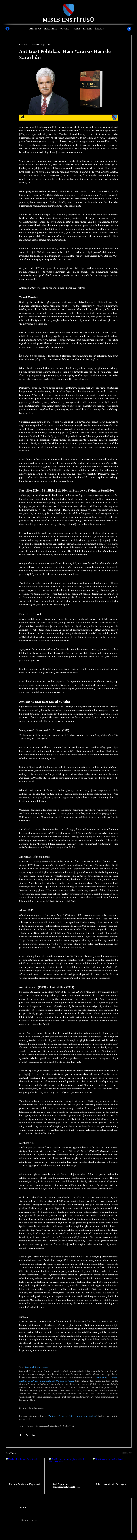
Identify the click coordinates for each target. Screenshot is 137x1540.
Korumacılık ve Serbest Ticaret (48, 1426)
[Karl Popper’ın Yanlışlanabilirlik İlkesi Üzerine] (68, 1469)
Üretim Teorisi (69, 1426)
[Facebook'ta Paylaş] (20, 1435)
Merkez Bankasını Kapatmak (24, 1484)
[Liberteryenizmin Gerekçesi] (112, 1469)
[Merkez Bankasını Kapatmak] (25, 1469)
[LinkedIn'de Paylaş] (33, 1435)
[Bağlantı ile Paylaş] (40, 1435)
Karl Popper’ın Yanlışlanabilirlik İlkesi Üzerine (65, 1485)
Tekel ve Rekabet (26, 1426)
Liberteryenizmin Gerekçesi (111, 1484)
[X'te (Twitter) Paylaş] (27, 1435)
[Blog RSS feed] (129, 29)
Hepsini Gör (127, 1453)
